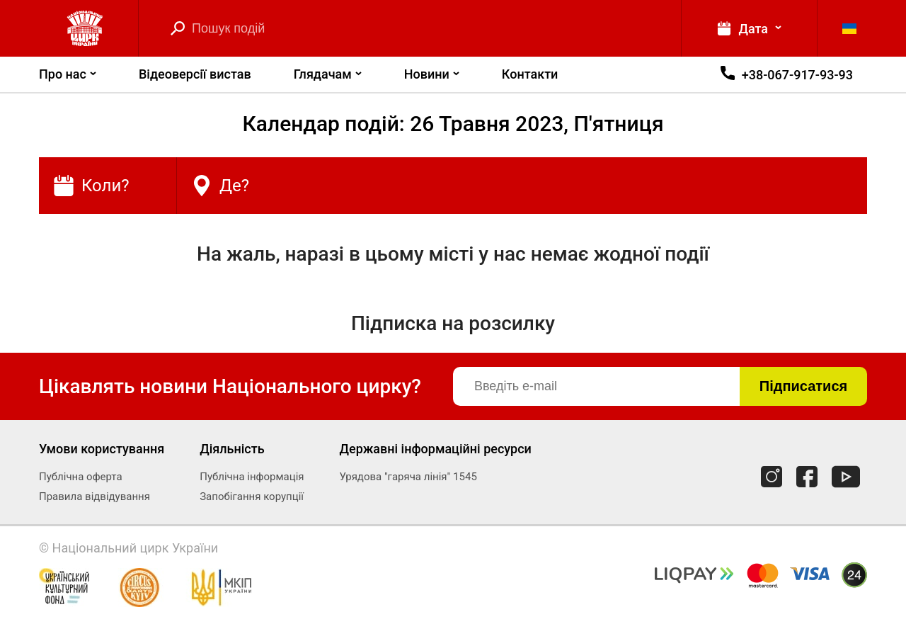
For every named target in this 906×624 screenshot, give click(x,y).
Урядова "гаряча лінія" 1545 (408, 476)
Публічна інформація (252, 476)
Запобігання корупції (252, 496)
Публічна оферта (80, 476)
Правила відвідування (94, 496)
